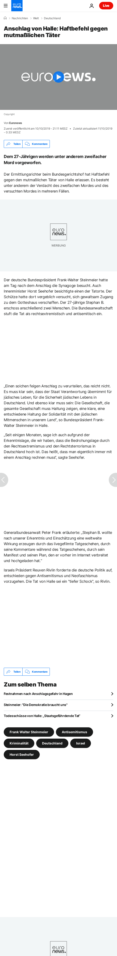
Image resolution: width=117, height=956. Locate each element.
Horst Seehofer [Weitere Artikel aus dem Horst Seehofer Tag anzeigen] (22, 754)
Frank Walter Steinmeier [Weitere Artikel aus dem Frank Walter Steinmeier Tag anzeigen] (29, 732)
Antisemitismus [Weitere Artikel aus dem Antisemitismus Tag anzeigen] (74, 732)
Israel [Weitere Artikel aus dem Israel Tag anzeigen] (80, 743)
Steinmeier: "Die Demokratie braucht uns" (36, 705)
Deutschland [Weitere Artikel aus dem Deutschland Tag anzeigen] (52, 743)
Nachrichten (20, 18)
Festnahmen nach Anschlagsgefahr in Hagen (38, 694)
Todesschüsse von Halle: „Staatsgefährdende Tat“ (42, 716)
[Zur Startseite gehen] (17, 5)
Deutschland (52, 18)
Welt (36, 18)
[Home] (5, 18)
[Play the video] (58, 77)
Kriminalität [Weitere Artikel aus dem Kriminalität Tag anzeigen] (19, 743)
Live (106, 6)
